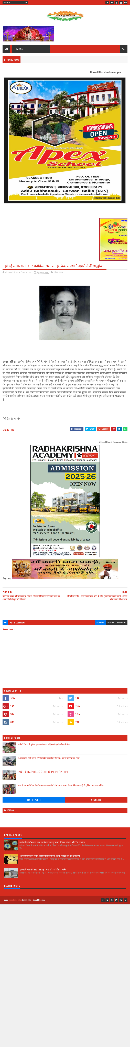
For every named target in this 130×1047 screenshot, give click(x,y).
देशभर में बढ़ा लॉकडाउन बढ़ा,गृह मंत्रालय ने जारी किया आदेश (43, 869)
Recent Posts (34, 799)
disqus (110, 622)
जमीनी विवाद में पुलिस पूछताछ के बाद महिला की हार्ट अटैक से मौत (44, 744)
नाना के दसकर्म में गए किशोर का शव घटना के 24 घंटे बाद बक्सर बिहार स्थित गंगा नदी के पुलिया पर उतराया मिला (61, 785)
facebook (121, 622)
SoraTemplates (15, 899)
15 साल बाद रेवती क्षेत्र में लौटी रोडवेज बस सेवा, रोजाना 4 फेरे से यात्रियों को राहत (48, 758)
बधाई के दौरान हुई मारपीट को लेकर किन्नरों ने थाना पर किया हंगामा (43, 771)
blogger (100, 622)
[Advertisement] (65, 609)
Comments (96, 799)
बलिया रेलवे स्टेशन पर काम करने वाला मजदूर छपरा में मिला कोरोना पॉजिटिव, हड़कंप (52, 842)
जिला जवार (58, 272)
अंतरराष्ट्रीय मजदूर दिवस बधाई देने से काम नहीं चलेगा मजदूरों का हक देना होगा (49, 855)
